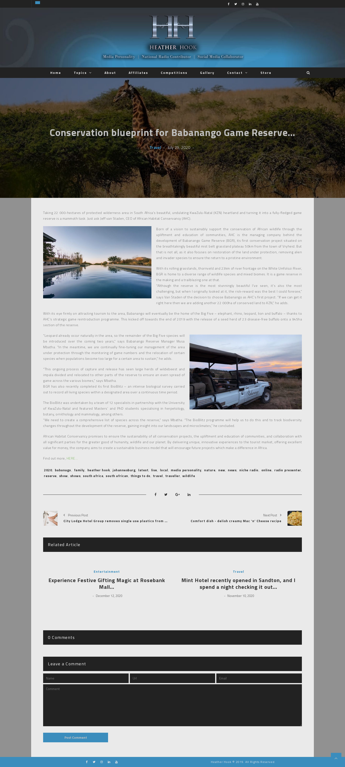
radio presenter (287, 469)
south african (117, 475)
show (63, 475)
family (79, 469)
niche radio (248, 469)
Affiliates (138, 72)
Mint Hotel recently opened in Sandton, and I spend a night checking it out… (238, 583)
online (266, 469)
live (154, 469)
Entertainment (107, 571)
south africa (93, 475)
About (110, 72)
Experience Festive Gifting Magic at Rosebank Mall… (106, 583)
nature (209, 469)
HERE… (72, 458)
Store (265, 72)
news (232, 469)
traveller (172, 475)
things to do (140, 475)
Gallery (207, 72)
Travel (155, 147)
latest (143, 469)
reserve (50, 475)
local (164, 469)
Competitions (174, 72)
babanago (63, 469)
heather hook (98, 469)
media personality (186, 469)
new (221, 469)
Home (55, 72)
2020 (48, 469)
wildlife (188, 475)
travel (158, 475)
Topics (80, 72)
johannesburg (124, 469)
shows (75, 475)
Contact (235, 72)
